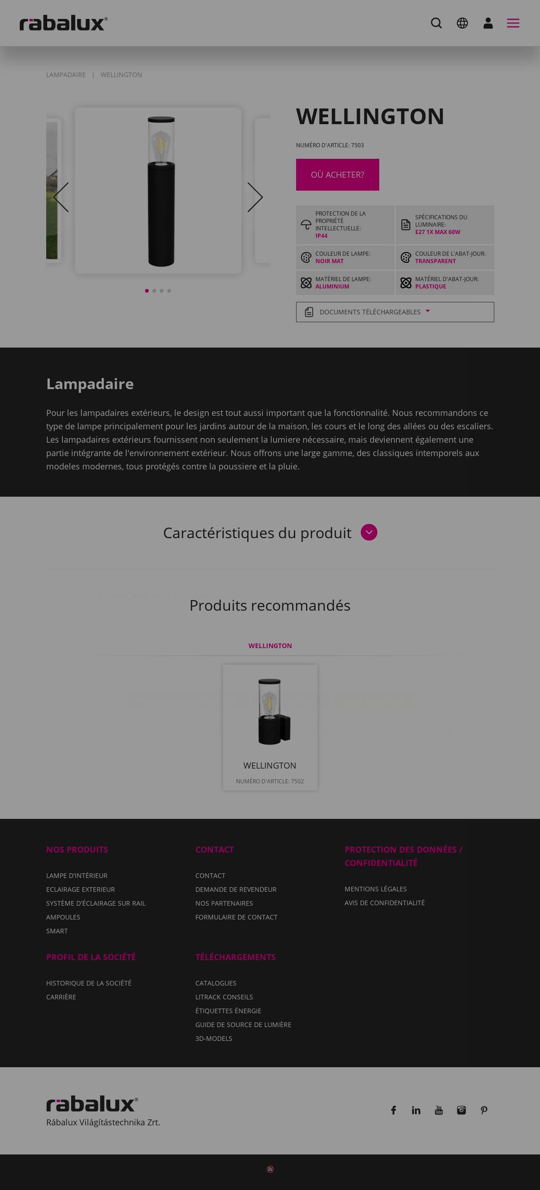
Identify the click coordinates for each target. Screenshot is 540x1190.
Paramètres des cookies (188, 646)
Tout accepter (372, 646)
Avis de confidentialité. (324, 618)
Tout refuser (290, 646)
